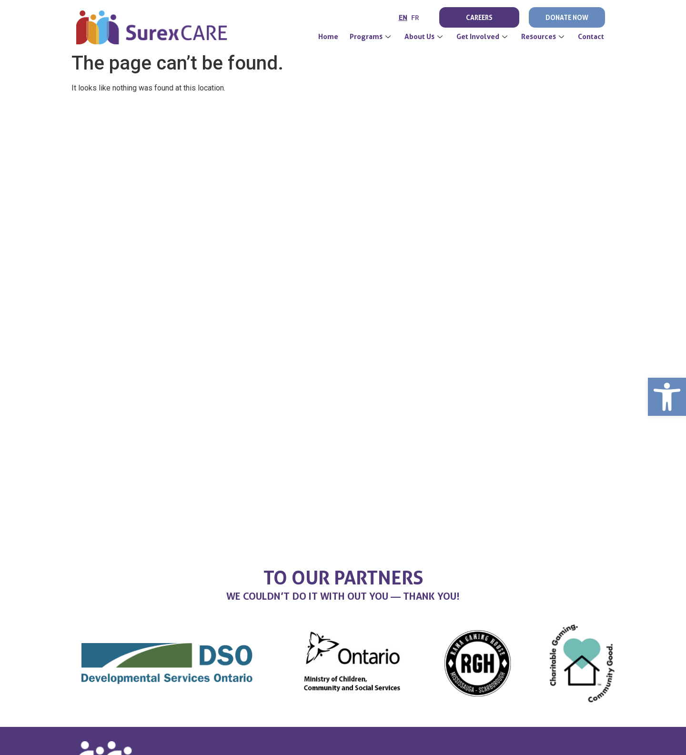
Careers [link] (479, 17)
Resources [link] (543, 36)
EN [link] (403, 17)
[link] (667, 397)
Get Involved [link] (483, 36)
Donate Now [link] (566, 17)
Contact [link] (591, 36)
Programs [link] (371, 36)
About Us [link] (424, 36)
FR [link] (415, 17)
